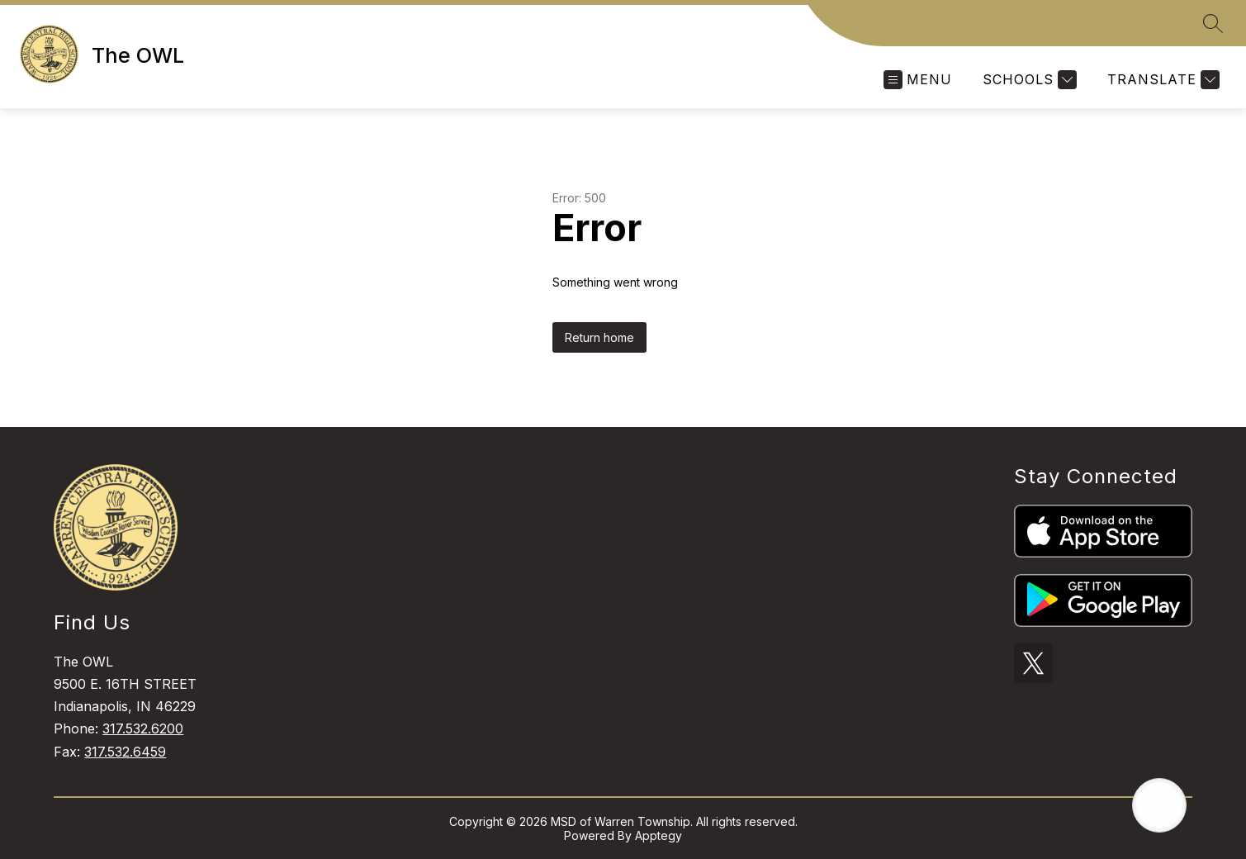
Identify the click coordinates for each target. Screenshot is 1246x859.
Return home (599, 337)
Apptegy (658, 835)
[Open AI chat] (1159, 805)
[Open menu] (918, 79)
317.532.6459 (125, 751)
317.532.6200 (142, 728)
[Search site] (1213, 23)
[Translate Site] (1161, 79)
